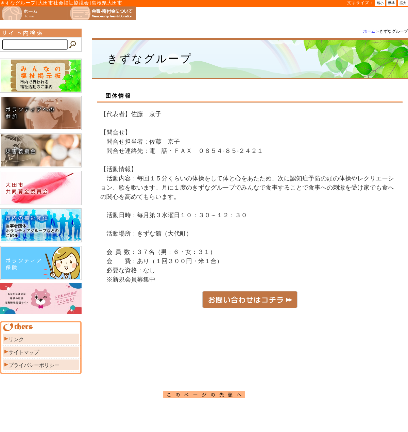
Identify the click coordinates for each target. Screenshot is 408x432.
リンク (16, 339)
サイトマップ (23, 352)
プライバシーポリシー (34, 365)
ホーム (369, 31)
